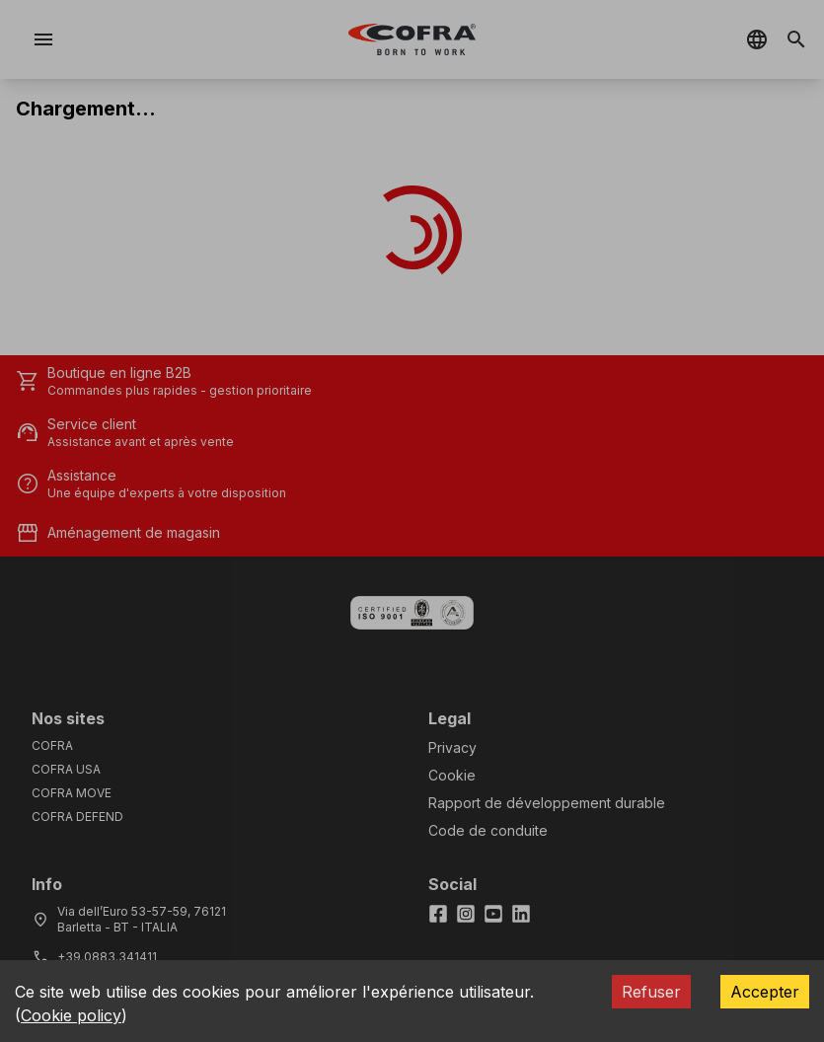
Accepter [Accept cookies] (764, 992)
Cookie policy (71, 1015)
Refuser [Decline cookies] (651, 992)
